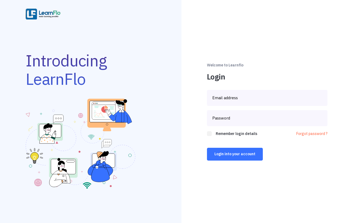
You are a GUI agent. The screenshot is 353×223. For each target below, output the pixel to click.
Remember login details (236, 133)
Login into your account (234, 154)
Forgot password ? (311, 133)
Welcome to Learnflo (225, 65)
